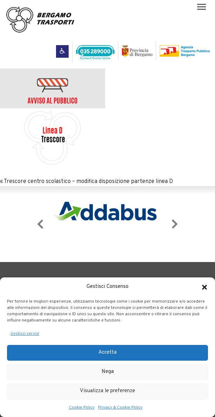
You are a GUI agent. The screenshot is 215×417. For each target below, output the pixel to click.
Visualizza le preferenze (107, 391)
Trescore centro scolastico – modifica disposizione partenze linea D (88, 181)
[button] (204, 287)
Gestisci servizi (25, 334)
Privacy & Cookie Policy (120, 407)
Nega (108, 371)
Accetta (107, 352)
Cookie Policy (82, 407)
